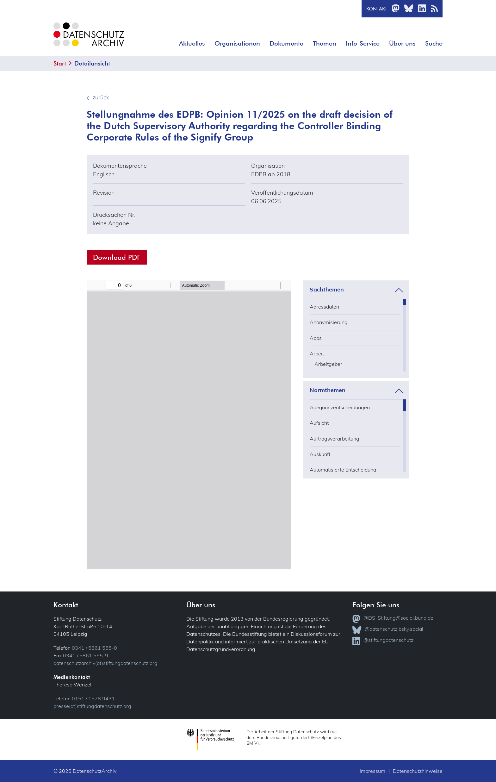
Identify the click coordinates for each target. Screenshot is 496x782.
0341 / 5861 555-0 (94, 648)
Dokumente (286, 43)
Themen (324, 43)
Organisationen (237, 43)
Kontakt (376, 8)
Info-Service (363, 43)
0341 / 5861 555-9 (85, 655)
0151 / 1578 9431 (93, 698)
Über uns (402, 43)
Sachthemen (327, 289)
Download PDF (117, 257)
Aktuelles (192, 43)
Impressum (372, 771)
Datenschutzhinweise (418, 771)
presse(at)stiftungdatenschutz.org (92, 706)
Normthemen (327, 390)
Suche (434, 43)
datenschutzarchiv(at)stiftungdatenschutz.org (105, 663)
